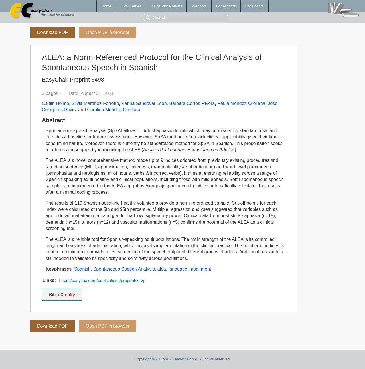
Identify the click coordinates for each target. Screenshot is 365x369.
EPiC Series (131, 6)
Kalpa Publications (166, 6)
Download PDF (52, 32)
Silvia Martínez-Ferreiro (95, 103)
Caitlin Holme (55, 103)
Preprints (198, 6)
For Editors (254, 6)
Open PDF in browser (108, 32)
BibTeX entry (62, 293)
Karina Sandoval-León (144, 103)
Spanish (82, 269)
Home (106, 6)
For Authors (226, 6)
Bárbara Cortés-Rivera (192, 103)
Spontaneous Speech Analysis (124, 269)
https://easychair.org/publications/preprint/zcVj (101, 280)
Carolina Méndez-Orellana (113, 109)
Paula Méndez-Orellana (241, 103)
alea (161, 269)
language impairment (190, 269)
